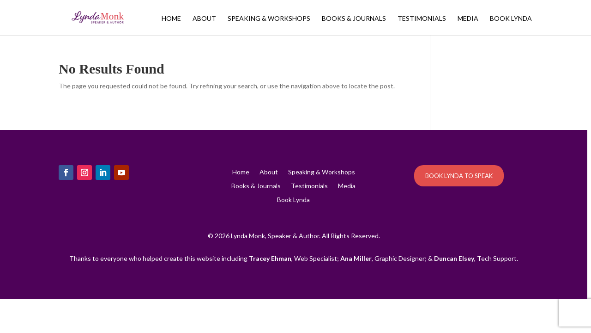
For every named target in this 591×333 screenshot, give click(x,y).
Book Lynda (511, 18)
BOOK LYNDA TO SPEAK (459, 175)
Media (468, 18)
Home (171, 18)
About (204, 18)
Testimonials (422, 18)
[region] (295, 166)
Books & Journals (354, 18)
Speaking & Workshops (269, 18)
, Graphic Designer (382, 258)
